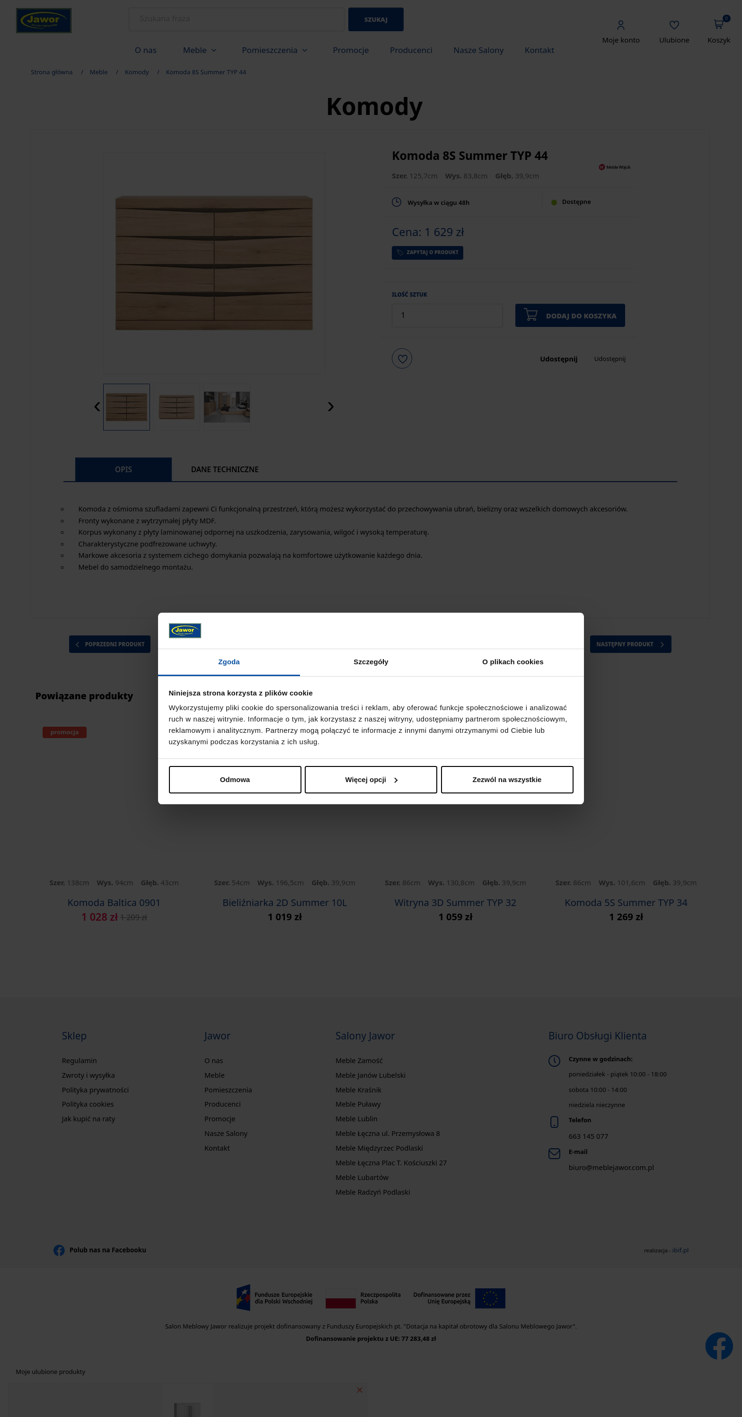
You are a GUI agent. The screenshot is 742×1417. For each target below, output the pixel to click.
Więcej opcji (371, 779)
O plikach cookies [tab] (512, 662)
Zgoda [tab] (229, 662)
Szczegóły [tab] (370, 662)
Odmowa (235, 779)
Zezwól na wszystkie (507, 779)
